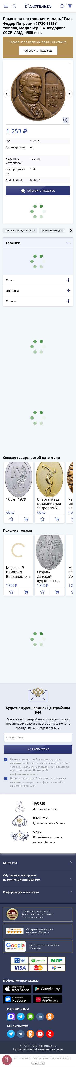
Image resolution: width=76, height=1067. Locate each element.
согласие (15, 763)
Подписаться (38, 749)
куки (27, 1058)
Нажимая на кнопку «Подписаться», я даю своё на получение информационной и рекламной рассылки (38, 782)
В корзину (26, 519)
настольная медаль (52, 230)
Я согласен (38, 1063)
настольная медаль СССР (20, 230)
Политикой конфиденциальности (29, 772)
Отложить (11, 519)
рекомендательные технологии (52, 1058)
